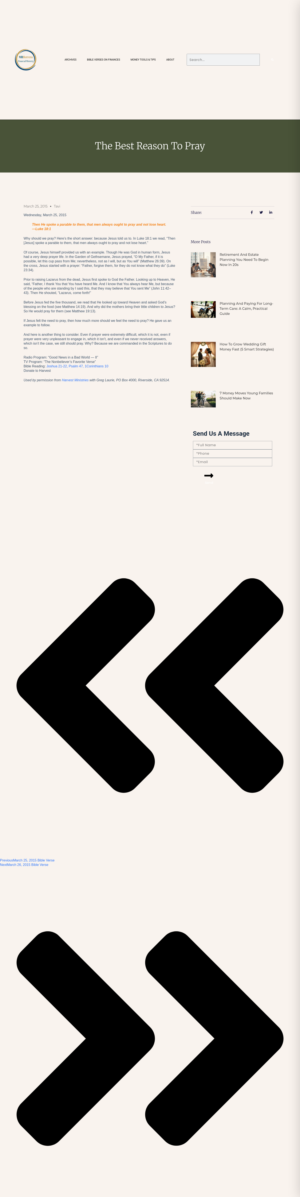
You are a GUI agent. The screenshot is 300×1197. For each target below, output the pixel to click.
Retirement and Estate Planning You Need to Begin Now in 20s (244, 260)
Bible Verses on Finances (103, 59)
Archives (70, 59)
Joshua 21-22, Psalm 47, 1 (77, 366)
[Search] (272, 60)
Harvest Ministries (75, 380)
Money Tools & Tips (143, 59)
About (170, 59)
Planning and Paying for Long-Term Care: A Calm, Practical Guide (246, 309)
